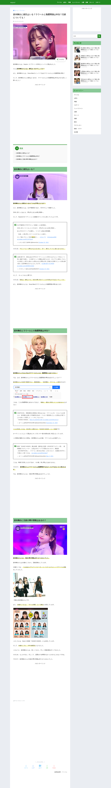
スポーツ (98, 2)
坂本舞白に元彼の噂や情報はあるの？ (26, 159)
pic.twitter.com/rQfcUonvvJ (51, 419)
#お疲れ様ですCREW (48, 263)
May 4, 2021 (49, 456)
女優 (83, 2)
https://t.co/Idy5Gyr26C (36, 419)
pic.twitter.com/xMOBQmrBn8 (25, 266)
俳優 (87, 2)
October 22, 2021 (44, 242)
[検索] (99, 36)
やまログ (14, 2)
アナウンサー (78, 125)
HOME (55, 781)
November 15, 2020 (52, 422)
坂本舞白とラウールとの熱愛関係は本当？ (28, 156)
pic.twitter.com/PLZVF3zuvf (25, 239)
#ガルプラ (43, 237)
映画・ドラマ (78, 129)
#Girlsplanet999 (52, 237)
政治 (75, 122)
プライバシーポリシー (58, 783)
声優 (69, 2)
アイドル (59, 2)
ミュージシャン (76, 2)
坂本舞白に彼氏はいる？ (23, 153)
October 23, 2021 (44, 269)
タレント (91, 2)
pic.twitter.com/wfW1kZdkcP (40, 453)
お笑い (65, 2)
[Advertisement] (40, 103)
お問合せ (49, 783)
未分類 (76, 132)
